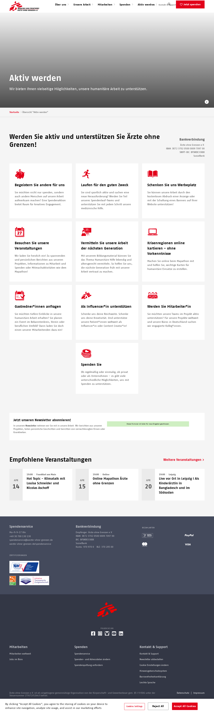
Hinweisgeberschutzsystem (153, 681)
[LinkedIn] (121, 645)
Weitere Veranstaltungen (182, 470)
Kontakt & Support (167, 5)
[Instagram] (100, 645)
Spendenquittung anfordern (88, 676)
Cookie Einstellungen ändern (154, 676)
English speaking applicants (192, 5)
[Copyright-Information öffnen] (207, 113)
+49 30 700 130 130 (20, 547)
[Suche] (169, 16)
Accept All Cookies (185, 706)
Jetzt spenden (192, 15)
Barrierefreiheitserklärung (153, 687)
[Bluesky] (107, 645)
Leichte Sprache (147, 693)
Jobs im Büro (16, 670)
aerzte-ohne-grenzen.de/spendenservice (30, 554)
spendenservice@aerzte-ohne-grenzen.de (31, 550)
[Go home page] (24, 11)
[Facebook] (93, 645)
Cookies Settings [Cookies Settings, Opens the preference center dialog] (134, 706)
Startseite (14, 123)
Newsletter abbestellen (151, 670)
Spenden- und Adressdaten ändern (92, 670)
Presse (152, 5)
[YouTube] (114, 645)
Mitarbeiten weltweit (20, 664)
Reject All (158, 706)
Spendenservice (82, 664)
